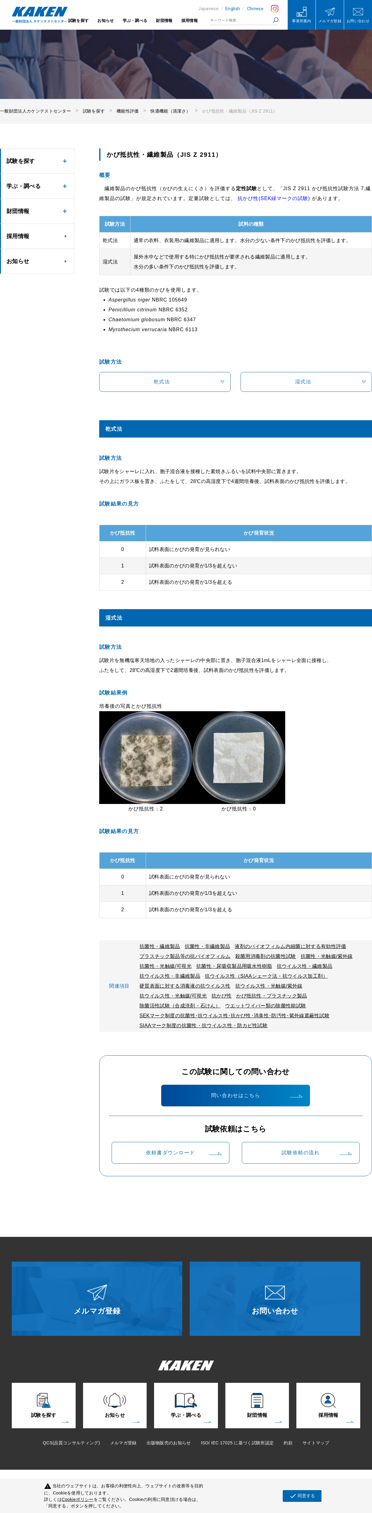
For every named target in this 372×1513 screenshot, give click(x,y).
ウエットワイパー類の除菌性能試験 (265, 1005)
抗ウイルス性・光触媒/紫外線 (269, 986)
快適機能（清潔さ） (170, 111)
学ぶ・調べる (135, 20)
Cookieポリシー (78, 1499)
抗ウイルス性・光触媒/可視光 (173, 995)
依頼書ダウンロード (170, 1152)
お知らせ (105, 20)
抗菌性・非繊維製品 (207, 946)
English (232, 8)
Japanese (208, 8)
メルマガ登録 (123, 1443)
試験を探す (78, 20)
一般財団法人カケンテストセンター (35, 111)
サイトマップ (316, 1443)
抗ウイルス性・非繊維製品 (170, 976)
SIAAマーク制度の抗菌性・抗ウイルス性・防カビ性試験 (204, 1025)
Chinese (255, 8)
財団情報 (164, 20)
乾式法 (162, 381)
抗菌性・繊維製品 (160, 946)
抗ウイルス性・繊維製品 (305, 966)
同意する (302, 1496)
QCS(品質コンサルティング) (71, 1443)
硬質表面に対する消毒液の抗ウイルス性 (185, 986)
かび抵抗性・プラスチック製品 (271, 995)
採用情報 (189, 20)
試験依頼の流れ (300, 1152)
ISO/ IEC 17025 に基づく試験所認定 (237, 1443)
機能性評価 (128, 111)
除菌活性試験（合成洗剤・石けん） (180, 1005)
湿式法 (303, 381)
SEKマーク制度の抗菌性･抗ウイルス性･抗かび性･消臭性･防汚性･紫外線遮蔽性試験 (235, 1015)
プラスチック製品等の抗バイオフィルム (185, 956)
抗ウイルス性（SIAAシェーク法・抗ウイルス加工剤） (266, 976)
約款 (288, 1443)
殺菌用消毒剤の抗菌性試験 (265, 956)
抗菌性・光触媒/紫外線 (327, 956)
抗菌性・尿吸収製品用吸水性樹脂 (234, 966)
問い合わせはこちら (235, 1095)
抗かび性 (221, 995)
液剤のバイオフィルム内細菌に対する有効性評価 (290, 946)
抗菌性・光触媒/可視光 (166, 966)
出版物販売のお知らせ (169, 1443)
